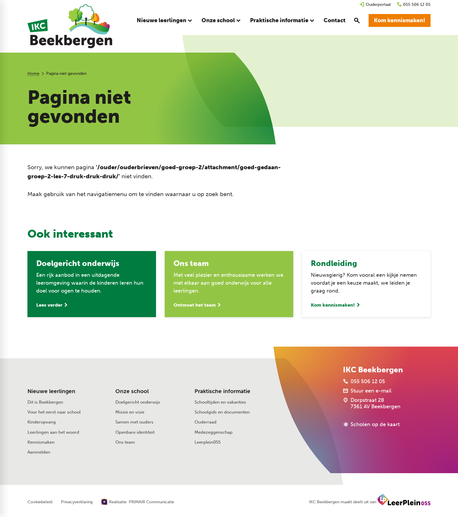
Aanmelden (38, 452)
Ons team (125, 442)
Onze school (132, 391)
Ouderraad (205, 422)
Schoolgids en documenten (222, 412)
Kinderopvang (41, 422)
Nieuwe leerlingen (51, 391)
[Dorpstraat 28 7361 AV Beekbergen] (371, 403)
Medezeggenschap (214, 432)
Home (33, 73)
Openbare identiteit (135, 432)
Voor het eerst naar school (54, 412)
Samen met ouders (134, 422)
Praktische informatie (222, 391)
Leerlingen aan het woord (53, 432)
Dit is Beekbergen (45, 402)
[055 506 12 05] (414, 4)
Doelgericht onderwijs (137, 402)
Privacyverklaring (77, 502)
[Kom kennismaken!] (400, 20)
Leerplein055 (208, 442)
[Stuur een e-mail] (367, 391)
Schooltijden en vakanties (220, 402)
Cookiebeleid (39, 502)
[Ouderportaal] (375, 4)
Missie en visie (129, 412)
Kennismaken (41, 442)
